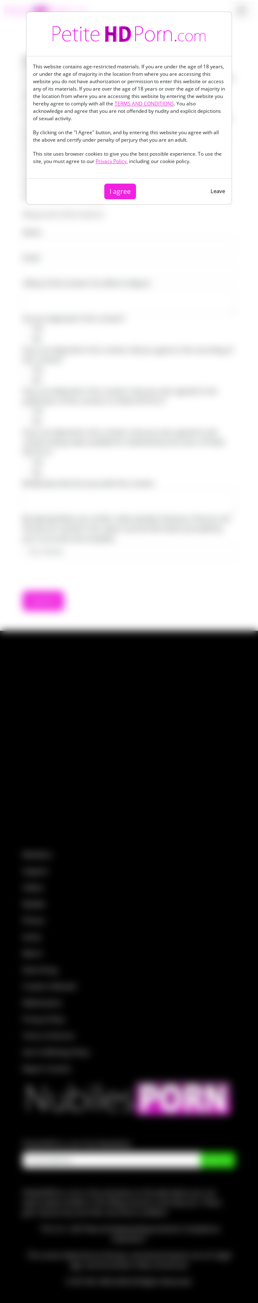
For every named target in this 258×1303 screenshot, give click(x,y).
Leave (218, 191)
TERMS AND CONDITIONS (144, 103)
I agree (120, 191)
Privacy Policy (111, 161)
